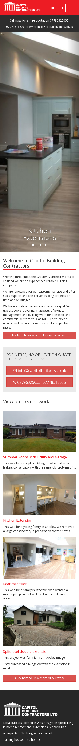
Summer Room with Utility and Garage (35, 457)
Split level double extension (25, 651)
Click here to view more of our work (39, 678)
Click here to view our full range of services (39, 335)
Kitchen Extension (17, 520)
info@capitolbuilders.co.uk (55, 27)
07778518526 (15, 27)
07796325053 (59, 20)
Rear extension (15, 583)
